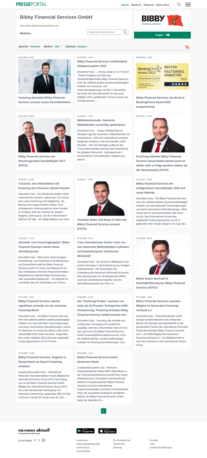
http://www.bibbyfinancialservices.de (39, 25)
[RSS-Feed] (187, 47)
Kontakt (154, 440)
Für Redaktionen (122, 440)
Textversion (119, 443)
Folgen (162, 35)
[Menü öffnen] (188, 4)
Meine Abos (162, 5)
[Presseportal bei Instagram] (42, 439)
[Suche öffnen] (179, 4)
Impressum (82, 440)
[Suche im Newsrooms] (108, 32)
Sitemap (117, 447)
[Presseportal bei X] (38, 440)
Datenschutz (83, 447)
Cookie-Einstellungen (161, 447)
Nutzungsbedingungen (88, 443)
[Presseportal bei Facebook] (34, 440)
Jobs (152, 443)
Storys (125, 5)
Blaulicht (136, 5)
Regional (149, 5)
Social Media (83, 450)
